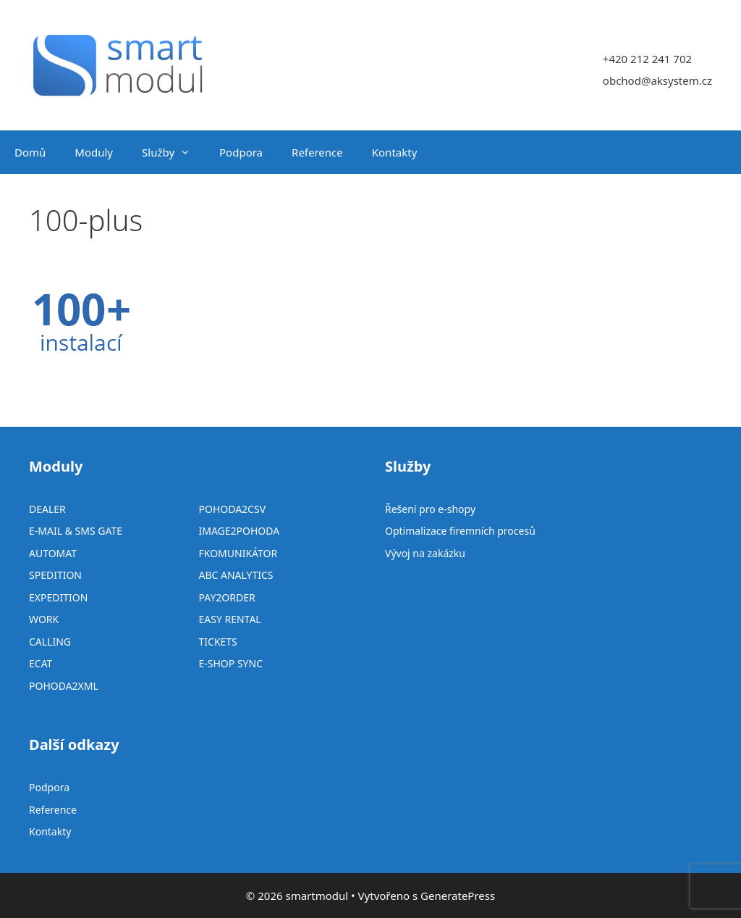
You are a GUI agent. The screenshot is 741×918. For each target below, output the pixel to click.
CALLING (50, 641)
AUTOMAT (53, 553)
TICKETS (218, 641)
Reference (317, 152)
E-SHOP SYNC (231, 663)
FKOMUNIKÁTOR (238, 553)
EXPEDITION (58, 597)
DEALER (47, 509)
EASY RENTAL (230, 619)
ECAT (40, 663)
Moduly (94, 152)
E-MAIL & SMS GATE (75, 531)
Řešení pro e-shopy (430, 509)
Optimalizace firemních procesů (460, 531)
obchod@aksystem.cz (657, 80)
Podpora (241, 152)
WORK (44, 619)
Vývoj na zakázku (425, 553)
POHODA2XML (63, 686)
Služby (173, 152)
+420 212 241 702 (647, 58)
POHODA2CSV (232, 509)
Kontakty (395, 152)
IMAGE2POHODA (239, 531)
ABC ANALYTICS (236, 575)
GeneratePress (457, 895)
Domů (30, 152)
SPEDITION (55, 575)
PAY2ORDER (227, 597)
